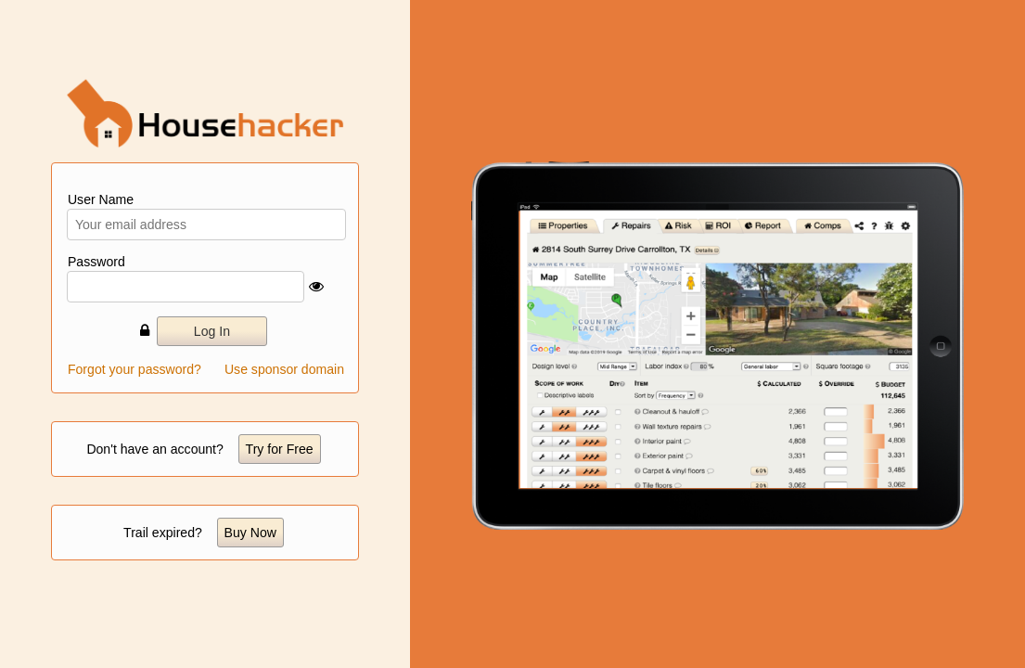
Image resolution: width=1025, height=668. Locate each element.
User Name (101, 199)
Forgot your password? (134, 369)
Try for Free (280, 449)
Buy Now (250, 532)
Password (96, 261)
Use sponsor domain (284, 369)
